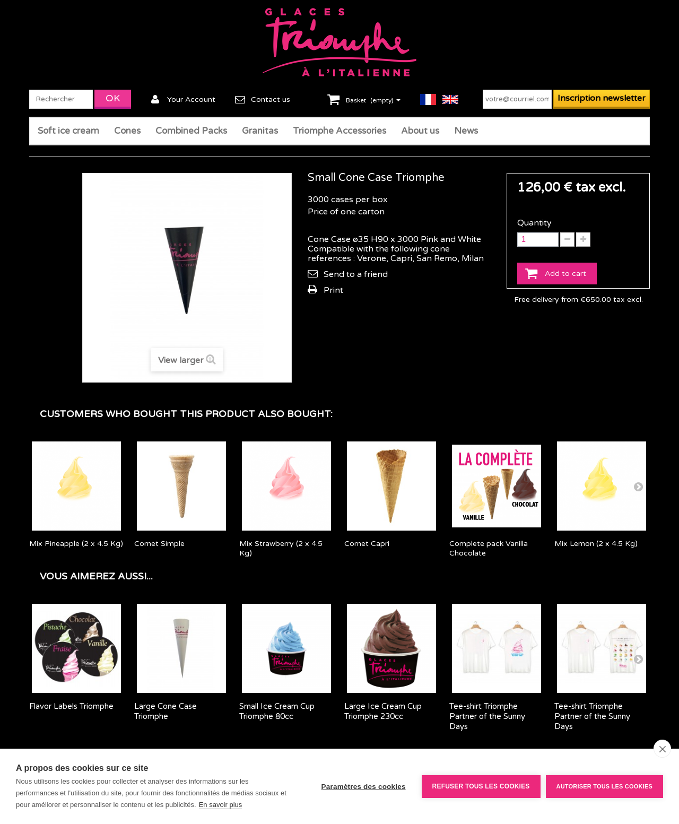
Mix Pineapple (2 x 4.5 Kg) (76, 543)
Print (333, 290)
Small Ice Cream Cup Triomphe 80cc (277, 711)
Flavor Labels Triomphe (71, 706)
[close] (662, 749)
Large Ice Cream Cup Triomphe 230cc (383, 711)
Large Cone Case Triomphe (165, 711)
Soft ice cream (68, 130)
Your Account (191, 99)
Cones (127, 130)
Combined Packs (191, 130)
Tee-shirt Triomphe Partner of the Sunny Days (487, 716)
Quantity (534, 223)
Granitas (260, 130)
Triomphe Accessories (339, 130)
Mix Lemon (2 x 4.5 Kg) (596, 543)
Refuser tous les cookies (481, 786)
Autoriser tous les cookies (604, 786)
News (466, 130)
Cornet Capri (366, 543)
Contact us (270, 99)
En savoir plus (220, 805)
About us (420, 130)
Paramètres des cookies (363, 787)
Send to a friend (356, 274)
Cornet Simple (159, 543)
